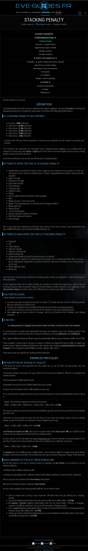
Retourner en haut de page (44, 540)
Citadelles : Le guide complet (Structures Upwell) (45, 62)
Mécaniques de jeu (43, 24)
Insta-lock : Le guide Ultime (45, 44)
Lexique (45, 89)
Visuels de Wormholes (45, 86)
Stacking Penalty (45, 41)
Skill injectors (45, 92)
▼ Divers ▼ (45, 82)
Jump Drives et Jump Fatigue (45, 65)
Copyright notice (48, 550)
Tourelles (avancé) (45, 54)
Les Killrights (45, 75)
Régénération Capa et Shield (45, 48)
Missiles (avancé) (45, 51)
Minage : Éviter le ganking (45, 78)
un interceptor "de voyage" (27, 373)
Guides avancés (27, 24)
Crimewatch (45, 72)
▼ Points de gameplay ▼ (45, 58)
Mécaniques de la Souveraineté (45, 68)
